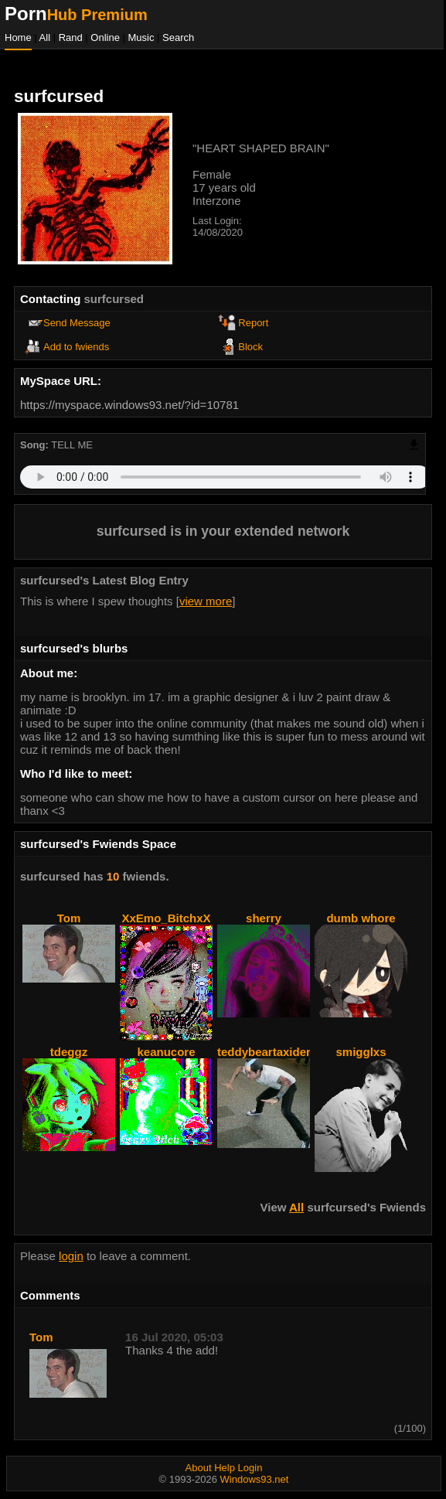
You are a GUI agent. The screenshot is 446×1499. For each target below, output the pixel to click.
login (71, 1255)
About (199, 1467)
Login (250, 1467)
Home (18, 37)
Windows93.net (254, 1479)
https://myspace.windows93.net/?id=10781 (129, 404)
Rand (71, 37)
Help (224, 1467)
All (46, 37)
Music (141, 37)
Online (105, 37)
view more (205, 601)
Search (178, 37)
